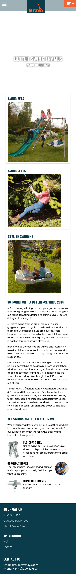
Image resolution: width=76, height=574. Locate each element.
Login (6, 541)
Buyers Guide (11, 515)
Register (7, 546)
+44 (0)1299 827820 (25, 568)
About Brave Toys (14, 526)
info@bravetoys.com (25, 565)
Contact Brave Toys (15, 520)
